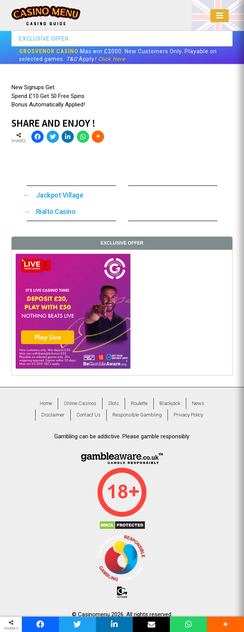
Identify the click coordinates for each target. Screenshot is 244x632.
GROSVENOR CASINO (48, 51)
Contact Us (88, 415)
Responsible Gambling (137, 415)
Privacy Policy (188, 415)
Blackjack (169, 403)
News (198, 403)
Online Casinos (80, 403)
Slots (113, 403)
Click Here (111, 59)
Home (46, 403)
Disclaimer (53, 415)
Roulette (139, 403)
